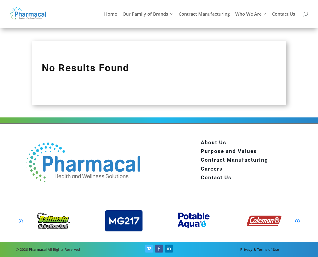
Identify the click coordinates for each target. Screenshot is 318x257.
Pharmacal (38, 249)
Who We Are (248, 14)
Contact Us (283, 14)
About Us (213, 143)
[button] (297, 221)
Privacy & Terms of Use (259, 249)
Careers (212, 169)
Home (110, 14)
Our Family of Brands (145, 14)
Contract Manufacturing (204, 14)
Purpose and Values (229, 151)
